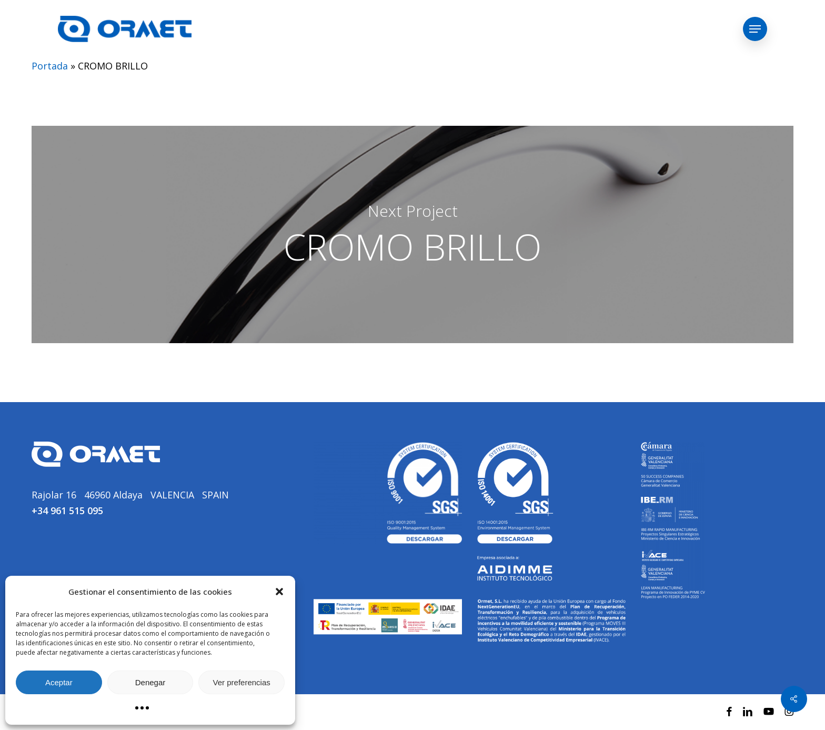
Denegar (150, 682)
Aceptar (59, 682)
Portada (50, 65)
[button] (279, 591)
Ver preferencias (241, 682)
